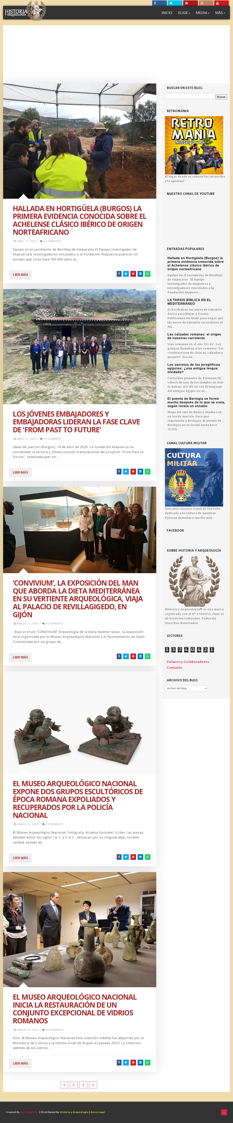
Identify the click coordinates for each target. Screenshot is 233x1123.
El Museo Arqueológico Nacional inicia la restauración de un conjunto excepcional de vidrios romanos (75, 1008)
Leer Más (20, 274)
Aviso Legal (98, 1112)
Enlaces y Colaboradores (188, 662)
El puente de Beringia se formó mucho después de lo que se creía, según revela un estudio (196, 402)
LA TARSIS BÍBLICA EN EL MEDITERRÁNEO (189, 301)
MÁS (220, 12)
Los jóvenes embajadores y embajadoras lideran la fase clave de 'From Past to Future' (76, 421)
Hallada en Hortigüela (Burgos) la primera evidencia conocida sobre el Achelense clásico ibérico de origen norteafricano (79, 220)
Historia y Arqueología (74, 1112)
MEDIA (202, 12)
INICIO (166, 12)
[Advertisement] (116, 54)
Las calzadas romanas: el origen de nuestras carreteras (194, 336)
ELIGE (184, 12)
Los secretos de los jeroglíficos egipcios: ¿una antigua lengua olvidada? (193, 368)
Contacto (174, 667)
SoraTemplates (29, 1112)
